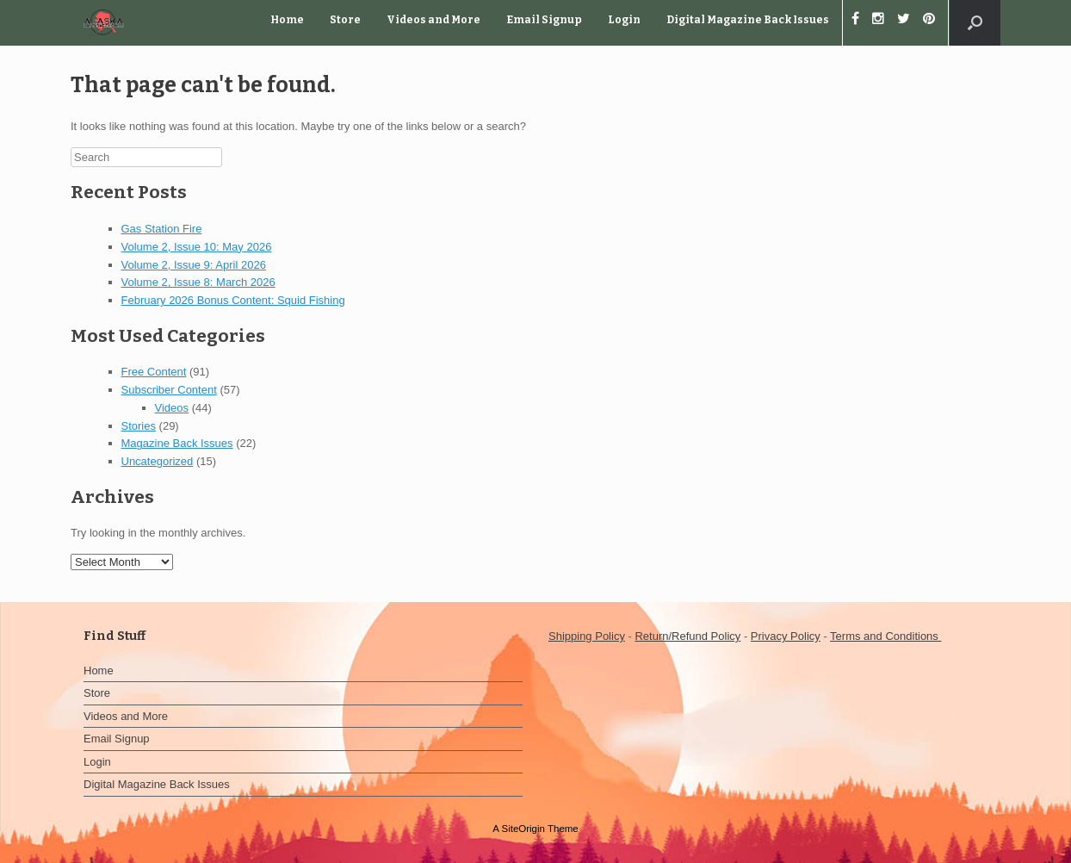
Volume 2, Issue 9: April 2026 (193, 264)
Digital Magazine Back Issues (747, 20)
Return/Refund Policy (687, 636)
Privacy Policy (785, 636)
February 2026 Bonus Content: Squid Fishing (233, 300)
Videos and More (433, 20)
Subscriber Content (169, 389)
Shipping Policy (586, 636)
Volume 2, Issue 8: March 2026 (198, 282)
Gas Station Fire (161, 228)
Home (287, 20)
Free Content (154, 371)
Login (624, 20)
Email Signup (544, 20)
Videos (172, 407)
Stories (138, 425)
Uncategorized (157, 461)
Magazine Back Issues (177, 443)
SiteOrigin (523, 828)
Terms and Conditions (885, 636)
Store (345, 20)
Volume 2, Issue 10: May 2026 (196, 246)
